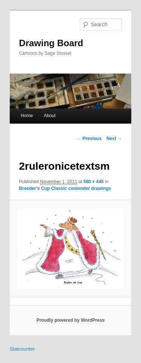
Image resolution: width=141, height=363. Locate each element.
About (49, 115)
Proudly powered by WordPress (70, 320)
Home (27, 115)
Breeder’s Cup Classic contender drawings (65, 188)
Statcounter (22, 349)
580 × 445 (93, 181)
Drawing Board (51, 43)
